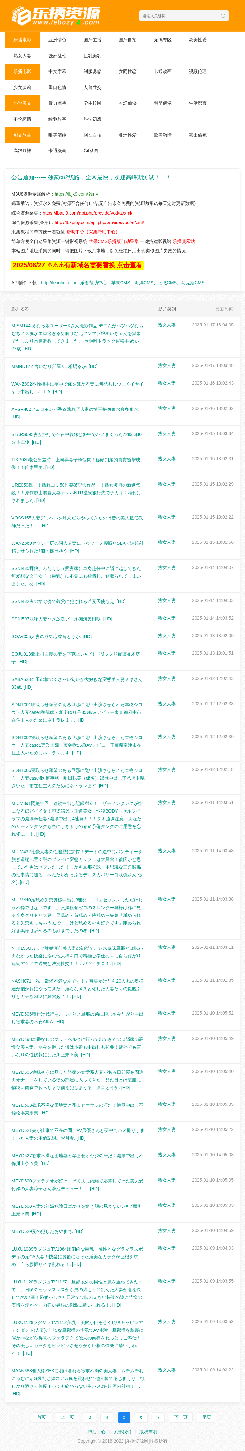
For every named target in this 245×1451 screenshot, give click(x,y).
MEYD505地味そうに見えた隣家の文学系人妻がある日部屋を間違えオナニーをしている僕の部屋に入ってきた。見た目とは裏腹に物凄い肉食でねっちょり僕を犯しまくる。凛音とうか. (77, 1080)
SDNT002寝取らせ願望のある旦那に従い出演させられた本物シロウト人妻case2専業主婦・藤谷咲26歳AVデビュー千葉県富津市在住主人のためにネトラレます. (77, 745)
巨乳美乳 (92, 55)
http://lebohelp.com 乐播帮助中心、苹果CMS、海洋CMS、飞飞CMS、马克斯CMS (123, 282)
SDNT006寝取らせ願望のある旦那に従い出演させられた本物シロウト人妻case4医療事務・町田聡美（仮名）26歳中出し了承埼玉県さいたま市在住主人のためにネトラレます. (78, 778)
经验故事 (57, 118)
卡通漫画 (57, 150)
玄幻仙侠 (128, 102)
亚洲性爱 (128, 134)
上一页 (67, 1417)
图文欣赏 (22, 134)
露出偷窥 (198, 134)
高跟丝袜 (22, 150)
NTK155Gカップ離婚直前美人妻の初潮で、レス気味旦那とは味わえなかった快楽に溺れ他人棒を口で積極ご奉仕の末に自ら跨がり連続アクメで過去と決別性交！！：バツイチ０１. (77, 956)
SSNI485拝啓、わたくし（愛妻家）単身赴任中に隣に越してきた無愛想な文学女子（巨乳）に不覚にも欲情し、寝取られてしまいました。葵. (76, 576)
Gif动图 (91, 150)
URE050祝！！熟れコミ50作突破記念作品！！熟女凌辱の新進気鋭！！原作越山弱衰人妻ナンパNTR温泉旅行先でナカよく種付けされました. (76, 492)
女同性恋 (128, 71)
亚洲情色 (57, 39)
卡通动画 (163, 71)
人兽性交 (92, 87)
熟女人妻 (22, 55)
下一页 (181, 1417)
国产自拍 (128, 39)
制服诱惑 (92, 71)
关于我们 (122, 1431)
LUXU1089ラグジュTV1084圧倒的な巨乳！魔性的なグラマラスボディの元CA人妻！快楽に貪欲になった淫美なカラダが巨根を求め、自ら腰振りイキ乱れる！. (77, 1256)
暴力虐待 (57, 102)
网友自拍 (92, 134)
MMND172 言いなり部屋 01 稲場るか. (54, 366)
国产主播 (92, 39)
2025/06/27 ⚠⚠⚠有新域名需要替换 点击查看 (77, 265)
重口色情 (57, 87)
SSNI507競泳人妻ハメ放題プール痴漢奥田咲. (61, 618)
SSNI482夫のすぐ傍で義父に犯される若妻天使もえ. (68, 601)
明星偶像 (163, 102)
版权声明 (148, 1431)
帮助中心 (97, 1431)
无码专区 (163, 39)
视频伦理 (198, 71)
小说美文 (22, 102)
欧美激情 (163, 134)
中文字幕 (57, 71)
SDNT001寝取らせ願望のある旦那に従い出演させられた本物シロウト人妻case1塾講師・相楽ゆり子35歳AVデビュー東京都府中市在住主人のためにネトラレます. (77, 712)
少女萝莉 (22, 87)
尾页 (206, 1417)
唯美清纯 (57, 134)
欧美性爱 (198, 39)
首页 (41, 1417)
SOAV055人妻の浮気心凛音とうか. (51, 636)
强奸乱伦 (57, 55)
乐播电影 (22, 39)
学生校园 (92, 102)
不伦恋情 (22, 118)
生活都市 (198, 102)
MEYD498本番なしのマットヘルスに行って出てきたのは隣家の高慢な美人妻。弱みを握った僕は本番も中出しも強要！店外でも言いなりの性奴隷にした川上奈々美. (77, 1047)
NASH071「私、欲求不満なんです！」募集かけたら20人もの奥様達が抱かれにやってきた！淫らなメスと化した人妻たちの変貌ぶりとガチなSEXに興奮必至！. (77, 989)
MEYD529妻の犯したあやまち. (47, 1231)
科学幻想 (92, 118)
